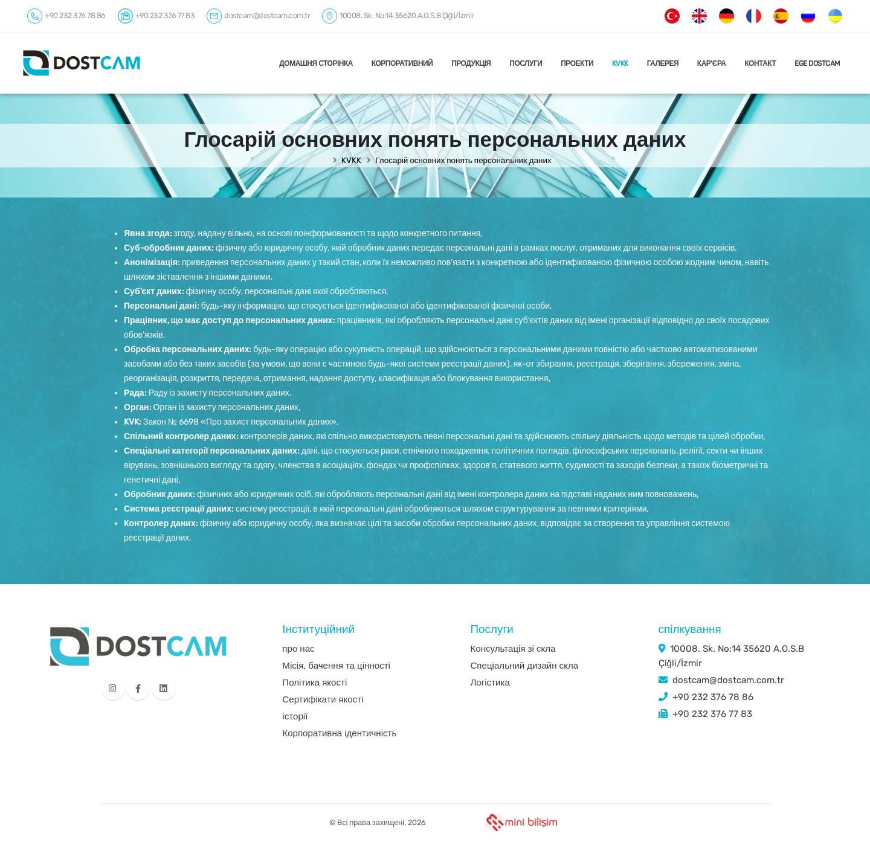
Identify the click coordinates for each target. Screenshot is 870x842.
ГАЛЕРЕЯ (662, 63)
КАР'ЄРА (711, 63)
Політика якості (314, 682)
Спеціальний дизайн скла (524, 665)
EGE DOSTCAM (817, 63)
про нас (298, 648)
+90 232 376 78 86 (712, 697)
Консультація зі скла (512, 648)
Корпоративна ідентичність (339, 733)
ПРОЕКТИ (577, 63)
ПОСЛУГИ (525, 63)
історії (295, 716)
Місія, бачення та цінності (336, 665)
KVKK (620, 63)
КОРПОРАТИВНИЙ (402, 63)
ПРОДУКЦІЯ (471, 63)
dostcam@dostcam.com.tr (728, 680)
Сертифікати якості (322, 699)
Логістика (489, 682)
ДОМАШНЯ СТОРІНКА (316, 63)
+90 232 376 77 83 (712, 714)
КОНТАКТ (760, 63)
